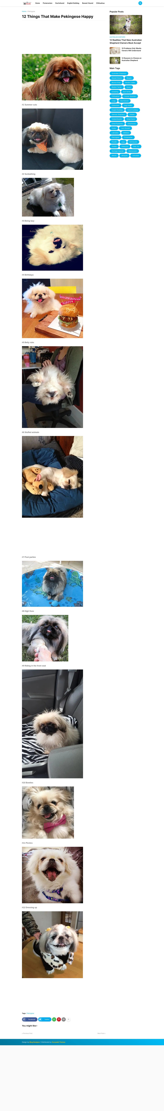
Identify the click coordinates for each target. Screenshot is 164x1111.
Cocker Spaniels (130, 96)
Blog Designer (35, 1042)
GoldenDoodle (117, 119)
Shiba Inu (125, 146)
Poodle (114, 142)
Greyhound (132, 124)
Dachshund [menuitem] (59, 3)
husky (114, 128)
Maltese (126, 133)
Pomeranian (128, 137)
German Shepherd (118, 114)
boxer (129, 87)
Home (24, 11)
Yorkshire (135, 155)
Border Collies (130, 82)
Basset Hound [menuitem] (87, 3)
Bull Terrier (127, 92)
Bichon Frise (116, 82)
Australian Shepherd (119, 73)
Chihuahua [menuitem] (100, 3)
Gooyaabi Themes (58, 1042)
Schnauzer (133, 142)
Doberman (115, 105)
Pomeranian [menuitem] (47, 3)
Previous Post (27, 1033)
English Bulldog (117, 110)
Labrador (115, 133)
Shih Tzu (136, 146)
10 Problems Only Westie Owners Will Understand (131, 49)
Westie (114, 155)
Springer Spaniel (118, 151)
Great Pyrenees (117, 124)
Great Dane (131, 119)
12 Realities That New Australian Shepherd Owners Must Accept (126, 41)
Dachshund (124, 101)
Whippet (124, 155)
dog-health (128, 105)
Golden (132, 114)
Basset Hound (117, 78)
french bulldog (133, 110)
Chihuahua (115, 96)
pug (123, 142)
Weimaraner (132, 151)
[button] (140, 3)
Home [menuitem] (37, 3)
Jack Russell (125, 128)
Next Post (101, 1033)
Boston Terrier (117, 87)
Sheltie (114, 146)
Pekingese (31, 11)
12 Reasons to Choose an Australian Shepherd (131, 59)
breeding (115, 92)
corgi (113, 101)
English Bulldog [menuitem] (73, 3)
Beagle (129, 78)
